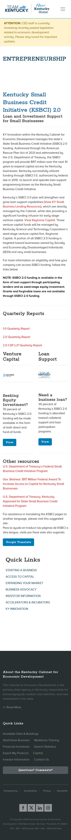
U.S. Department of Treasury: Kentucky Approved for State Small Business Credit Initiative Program (30, 501)
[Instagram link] (48, 808)
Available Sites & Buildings (20, 733)
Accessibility (30, 790)
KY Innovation (17, 609)
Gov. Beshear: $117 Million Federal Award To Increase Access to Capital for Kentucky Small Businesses (33, 484)
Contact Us (41, 759)
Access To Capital (20, 576)
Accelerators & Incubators (28, 602)
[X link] (31, 808)
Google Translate (18, 542)
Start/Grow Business (16, 740)
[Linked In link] (40, 808)
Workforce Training (46, 740)
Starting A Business (21, 570)
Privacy (47, 790)
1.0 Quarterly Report (16, 328)
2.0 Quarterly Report (16, 337)
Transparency (10, 790)
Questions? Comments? (35, 770)
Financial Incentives (16, 746)
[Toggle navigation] (63, 9)
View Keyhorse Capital (39, 220)
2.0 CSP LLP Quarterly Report (22, 345)
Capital (38, 753)
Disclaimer (62, 790)
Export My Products (16, 753)
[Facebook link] (23, 808)
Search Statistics (45, 746)
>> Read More (12, 707)
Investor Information (23, 596)
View (9, 442)
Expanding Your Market (24, 583)
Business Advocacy (21, 589)
